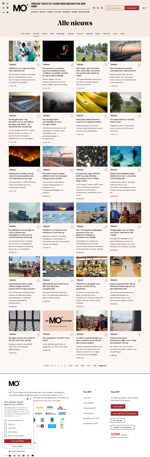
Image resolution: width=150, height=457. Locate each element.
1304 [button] (70, 366)
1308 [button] (94, 366)
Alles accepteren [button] (17, 441)
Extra (115, 34)
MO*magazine (84, 12)
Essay (97, 34)
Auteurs (57, 12)
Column (80, 34)
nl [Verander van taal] (144, 8)
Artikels (34, 12)
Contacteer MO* (89, 408)
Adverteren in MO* (90, 424)
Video (122, 34)
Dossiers (66, 12)
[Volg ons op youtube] (7, 12)
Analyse (71, 34)
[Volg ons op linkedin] (7, 8)
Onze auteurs (88, 413)
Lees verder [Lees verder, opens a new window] (17, 416)
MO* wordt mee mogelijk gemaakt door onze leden (40, 400)
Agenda (74, 12)
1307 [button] (88, 366)
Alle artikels (25, 34)
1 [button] (51, 366)
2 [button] (54, 366)
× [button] (30, 398)
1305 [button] (76, 366)
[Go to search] (98, 8)
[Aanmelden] (102, 8)
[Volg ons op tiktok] (3, 12)
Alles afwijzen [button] (17, 446)
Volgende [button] (102, 366)
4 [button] (61, 366)
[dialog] (17, 425)
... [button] (67, 366)
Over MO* (87, 398)
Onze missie (88, 403)
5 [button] (64, 366)
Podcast (89, 34)
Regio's (42, 12)
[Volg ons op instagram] (7, 3)
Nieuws (36, 34)
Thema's (50, 12)
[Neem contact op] (94, 8)
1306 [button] (82, 366)
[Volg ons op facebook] (3, 3)
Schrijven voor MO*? (91, 418)
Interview (106, 34)
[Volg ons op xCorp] (3, 8)
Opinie (44, 34)
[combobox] (28, 399)
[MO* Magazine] (21, 7)
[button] (17, 451)
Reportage (60, 34)
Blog (52, 34)
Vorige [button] (46, 366)
